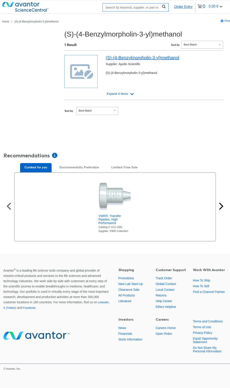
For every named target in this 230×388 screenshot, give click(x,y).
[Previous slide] (9, 207)
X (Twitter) (9, 307)
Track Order (164, 278)
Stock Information (130, 339)
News (122, 328)
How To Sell (201, 286)
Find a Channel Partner (209, 292)
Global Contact (166, 284)
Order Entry (183, 7)
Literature (124, 301)
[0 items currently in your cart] (210, 7)
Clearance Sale (129, 289)
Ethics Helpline (166, 307)
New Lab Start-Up (130, 284)
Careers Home (166, 328)
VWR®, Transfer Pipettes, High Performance (110, 219)
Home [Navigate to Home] (5, 21)
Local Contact (165, 289)
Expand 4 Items (117, 94)
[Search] (132, 7)
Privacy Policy (202, 333)
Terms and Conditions (208, 321)
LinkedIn (103, 302)
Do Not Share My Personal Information (207, 349)
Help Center (164, 301)
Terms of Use (202, 327)
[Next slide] (221, 207)
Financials (125, 333)
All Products (126, 295)
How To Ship (201, 280)
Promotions (126, 278)
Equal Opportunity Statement (205, 340)
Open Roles (164, 333)
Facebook (29, 307)
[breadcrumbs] (30, 21)
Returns (161, 295)
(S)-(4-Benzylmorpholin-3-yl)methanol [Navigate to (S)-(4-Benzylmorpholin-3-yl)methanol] (36, 21)
